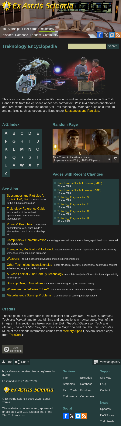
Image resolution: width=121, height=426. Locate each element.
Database (21, 35)
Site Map (105, 377)
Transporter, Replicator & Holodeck (30, 249)
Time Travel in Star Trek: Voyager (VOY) (79, 190)
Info (3, 28)
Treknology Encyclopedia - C (73, 211)
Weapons (13, 258)
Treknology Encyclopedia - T (72, 204)
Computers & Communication (26, 240)
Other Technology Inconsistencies (29, 264)
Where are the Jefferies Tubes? (28, 289)
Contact (105, 390)
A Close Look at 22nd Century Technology (35, 274)
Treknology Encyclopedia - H (73, 218)
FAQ (103, 383)
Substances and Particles (82, 110)
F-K (13, 199)
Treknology (46, 28)
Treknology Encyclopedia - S (73, 197)
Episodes (7, 35)
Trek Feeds (107, 421)
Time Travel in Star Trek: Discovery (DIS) (79, 183)
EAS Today (107, 415)
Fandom (35, 35)
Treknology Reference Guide (26, 208)
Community (50, 35)
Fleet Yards (29, 28)
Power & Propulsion (20, 224)
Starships (14, 28)
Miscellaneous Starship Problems (29, 295)
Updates (105, 408)
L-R (19, 199)
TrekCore (15, 334)
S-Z (26, 199)
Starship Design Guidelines (25, 283)
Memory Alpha (72, 331)
